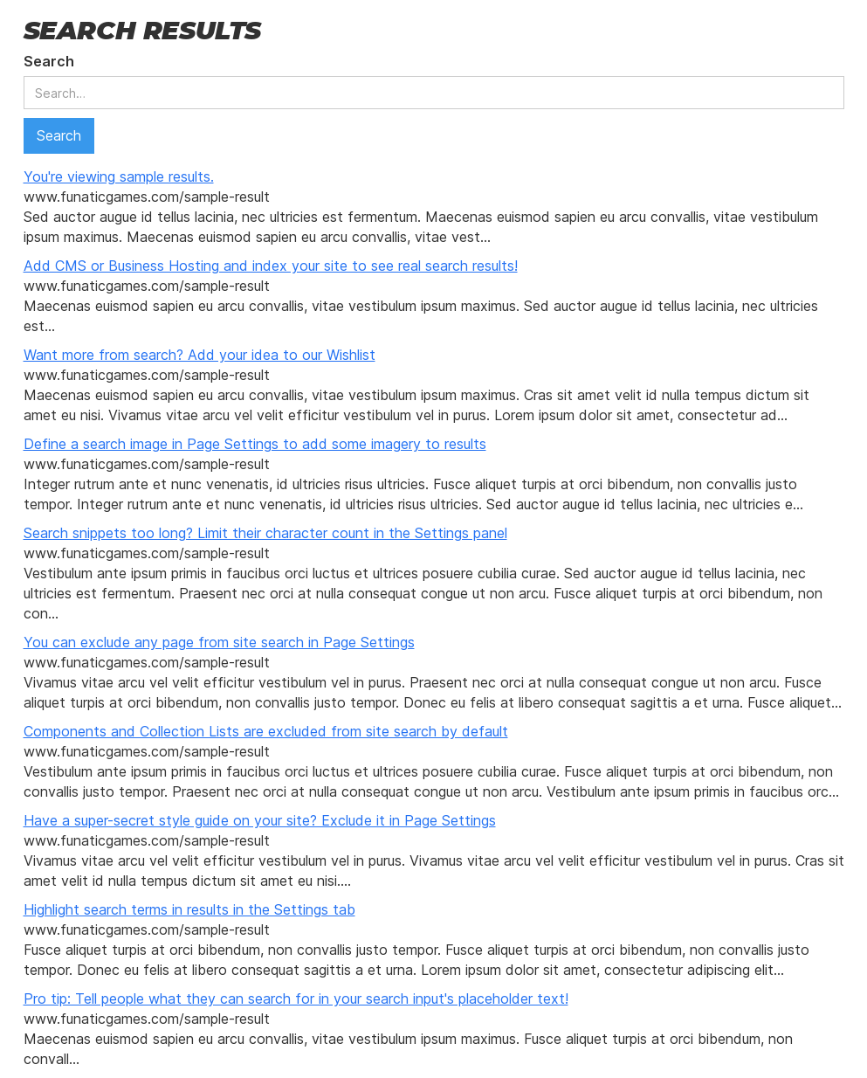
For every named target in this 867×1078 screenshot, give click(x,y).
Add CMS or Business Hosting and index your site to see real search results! (271, 265)
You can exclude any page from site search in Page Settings (219, 642)
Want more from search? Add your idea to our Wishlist (199, 354)
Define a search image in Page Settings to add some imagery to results (255, 444)
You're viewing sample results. (119, 176)
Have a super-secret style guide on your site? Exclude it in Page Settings (260, 820)
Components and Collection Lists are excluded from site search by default (266, 731)
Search (49, 61)
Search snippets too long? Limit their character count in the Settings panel (265, 533)
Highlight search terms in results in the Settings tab (189, 909)
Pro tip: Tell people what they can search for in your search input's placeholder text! (296, 998)
